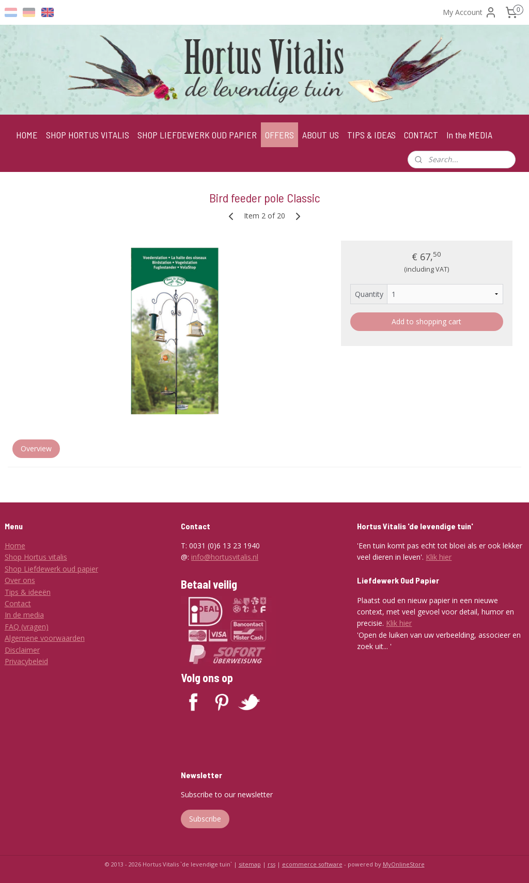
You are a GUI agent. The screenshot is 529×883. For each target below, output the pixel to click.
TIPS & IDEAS (371, 134)
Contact (18, 603)
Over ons (20, 580)
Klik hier (439, 557)
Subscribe (205, 819)
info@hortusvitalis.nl (224, 557)
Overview (36, 448)
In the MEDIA (469, 134)
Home (15, 545)
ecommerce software (312, 864)
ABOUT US (320, 134)
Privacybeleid (26, 661)
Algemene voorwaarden (45, 638)
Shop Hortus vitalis (36, 557)
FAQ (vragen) (27, 627)
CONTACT (421, 134)
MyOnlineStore (404, 864)
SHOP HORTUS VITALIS (87, 134)
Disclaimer (22, 650)
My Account (470, 12)
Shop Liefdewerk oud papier (51, 569)
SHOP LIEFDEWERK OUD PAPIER (197, 134)
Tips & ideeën (28, 592)
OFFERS (279, 134)
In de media (24, 615)
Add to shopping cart (426, 321)
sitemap (250, 864)
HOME (27, 134)
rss (271, 864)
